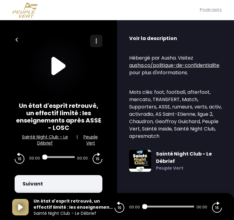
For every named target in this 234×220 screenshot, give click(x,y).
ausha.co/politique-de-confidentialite (174, 65)
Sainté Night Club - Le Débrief (45, 140)
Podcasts (211, 9)
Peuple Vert (90, 140)
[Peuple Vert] (106, 10)
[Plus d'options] (96, 41)
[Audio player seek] (58, 157)
